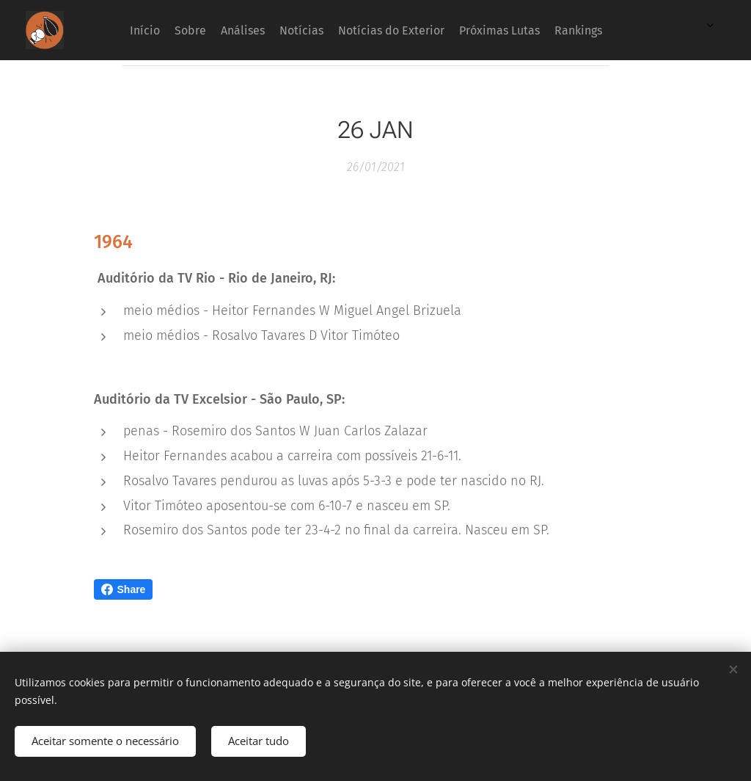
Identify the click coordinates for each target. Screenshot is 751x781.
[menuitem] (448, 30)
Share (123, 589)
